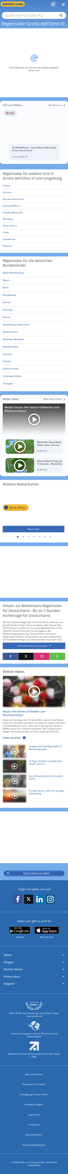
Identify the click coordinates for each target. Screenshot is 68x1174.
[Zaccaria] (34, 192)
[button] (34, 955)
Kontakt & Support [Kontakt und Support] (34, 1104)
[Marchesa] (34, 219)
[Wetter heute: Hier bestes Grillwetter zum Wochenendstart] (34, 419)
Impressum (34, 1114)
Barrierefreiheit (34, 1134)
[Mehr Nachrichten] (54, 399)
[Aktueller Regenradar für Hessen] (6, 317)
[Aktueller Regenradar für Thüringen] (8, 384)
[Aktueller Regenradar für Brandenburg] (9, 295)
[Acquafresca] (34, 239)
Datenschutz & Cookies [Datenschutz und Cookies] (34, 1084)
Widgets (9, 962)
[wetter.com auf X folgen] (28, 900)
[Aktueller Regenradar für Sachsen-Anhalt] (10, 369)
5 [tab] (39, 537)
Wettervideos (12, 976)
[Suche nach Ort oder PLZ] (34, 15)
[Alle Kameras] (56, 105)
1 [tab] (18, 537)
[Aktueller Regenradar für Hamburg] (7, 310)
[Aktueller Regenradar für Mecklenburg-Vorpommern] (16, 325)
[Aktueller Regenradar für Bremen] (7, 303)
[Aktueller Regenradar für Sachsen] (7, 361)
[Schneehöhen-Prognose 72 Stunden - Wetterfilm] (34, 465)
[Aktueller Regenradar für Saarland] (7, 354)
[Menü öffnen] (62, 4)
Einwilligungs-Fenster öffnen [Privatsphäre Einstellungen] (34, 1094)
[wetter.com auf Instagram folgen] (50, 899)
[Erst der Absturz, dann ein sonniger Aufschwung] (32, 796)
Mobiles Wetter (13, 969)
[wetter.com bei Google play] (19, 932)
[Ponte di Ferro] (34, 226)
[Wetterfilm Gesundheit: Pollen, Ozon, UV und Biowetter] (34, 446)
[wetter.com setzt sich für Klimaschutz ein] (34, 1031)
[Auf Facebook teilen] (10, 656)
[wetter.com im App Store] (46, 933)
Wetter (8, 955)
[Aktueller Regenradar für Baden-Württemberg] (13, 273)
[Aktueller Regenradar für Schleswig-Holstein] (12, 376)
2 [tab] (23, 537)
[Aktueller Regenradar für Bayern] (6, 280)
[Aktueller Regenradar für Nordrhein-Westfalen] (13, 340)
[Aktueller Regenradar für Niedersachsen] (10, 332)
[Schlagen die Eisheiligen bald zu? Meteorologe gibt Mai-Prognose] (32, 752)
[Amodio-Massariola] (34, 212)
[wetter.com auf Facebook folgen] (17, 899)
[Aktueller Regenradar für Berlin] (6, 288)
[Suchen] (60, 15)
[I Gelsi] (34, 232)
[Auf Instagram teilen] (41, 656)
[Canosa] (34, 185)
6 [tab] (45, 537)
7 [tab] (50, 537)
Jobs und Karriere (34, 1074)
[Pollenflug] (53, 4)
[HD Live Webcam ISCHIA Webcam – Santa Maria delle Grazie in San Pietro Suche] (34, 131)
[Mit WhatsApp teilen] (57, 656)
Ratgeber (9, 983)
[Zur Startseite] (14, 4)
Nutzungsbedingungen (34, 1144)
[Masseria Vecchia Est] (34, 199)
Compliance (34, 1124)
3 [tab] (28, 537)
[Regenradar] (33, 511)
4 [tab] (34, 537)
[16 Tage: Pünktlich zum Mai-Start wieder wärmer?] (32, 767)
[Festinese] (34, 246)
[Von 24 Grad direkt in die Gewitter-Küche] (32, 782)
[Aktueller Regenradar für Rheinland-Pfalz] (10, 347)
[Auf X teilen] (26, 656)
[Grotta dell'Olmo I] (34, 206)
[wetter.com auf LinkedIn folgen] (39, 899)
